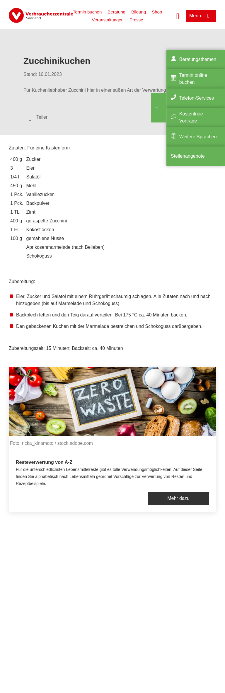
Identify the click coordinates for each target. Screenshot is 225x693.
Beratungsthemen (197, 59)
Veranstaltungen (107, 19)
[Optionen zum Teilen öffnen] (38, 117)
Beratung (116, 11)
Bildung (138, 11)
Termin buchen (87, 11)
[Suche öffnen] (177, 15)
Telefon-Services (196, 98)
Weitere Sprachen (198, 136)
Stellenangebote (188, 156)
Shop (157, 11)
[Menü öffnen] (201, 16)
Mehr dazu (178, 498)
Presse (136, 19)
